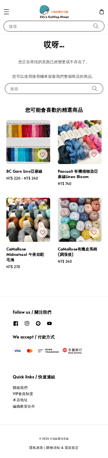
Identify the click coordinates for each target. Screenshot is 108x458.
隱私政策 (36, 447)
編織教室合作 (24, 406)
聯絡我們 (20, 387)
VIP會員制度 (23, 393)
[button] (6, 11)
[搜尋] (96, 26)
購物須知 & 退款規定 (62, 447)
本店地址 (20, 399)
